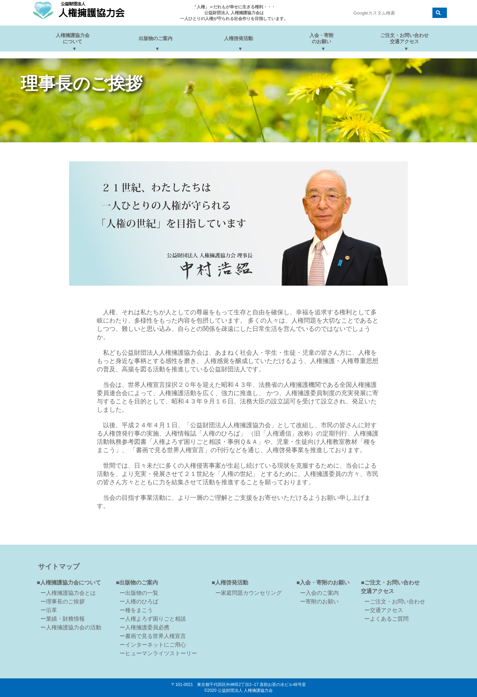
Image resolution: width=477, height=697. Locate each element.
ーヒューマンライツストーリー (158, 653)
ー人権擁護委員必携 (144, 627)
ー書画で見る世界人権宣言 (153, 636)
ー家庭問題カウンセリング (248, 593)
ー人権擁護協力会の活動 (70, 627)
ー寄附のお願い (319, 601)
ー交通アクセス (383, 610)
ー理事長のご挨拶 (62, 601)
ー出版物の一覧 (139, 593)
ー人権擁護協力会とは (68, 593)
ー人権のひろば (139, 601)
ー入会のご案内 (319, 593)
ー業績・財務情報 (62, 619)
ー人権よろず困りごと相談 (153, 619)
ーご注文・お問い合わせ (394, 601)
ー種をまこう (136, 610)
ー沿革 (48, 610)
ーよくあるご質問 (386, 619)
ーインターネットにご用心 (153, 645)
